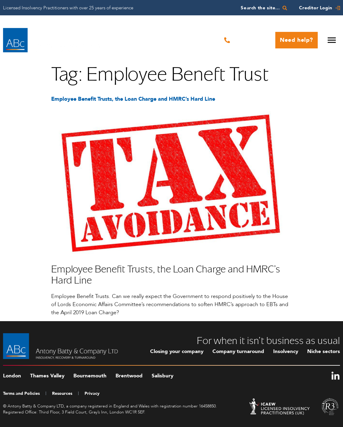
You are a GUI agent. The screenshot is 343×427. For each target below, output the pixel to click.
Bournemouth (90, 375)
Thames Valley (47, 375)
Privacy (92, 393)
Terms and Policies (21, 393)
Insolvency (285, 351)
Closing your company (176, 351)
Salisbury (162, 375)
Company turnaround (238, 351)
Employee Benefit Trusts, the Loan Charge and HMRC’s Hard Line (133, 99)
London (12, 375)
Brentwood (129, 375)
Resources (62, 393)
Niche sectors (323, 351)
